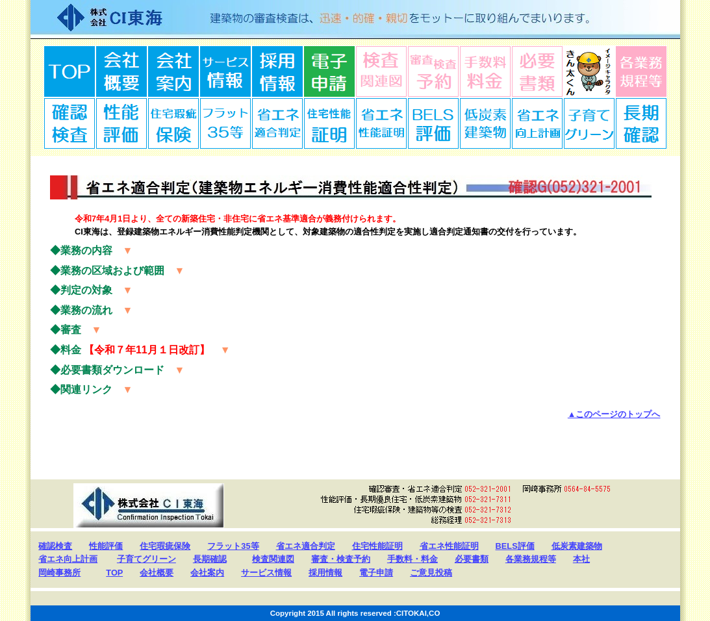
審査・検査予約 (340, 559)
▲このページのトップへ (614, 414)
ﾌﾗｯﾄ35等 (225, 123)
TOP (69, 71)
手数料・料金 (412, 559)
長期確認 (641, 123)
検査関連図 (381, 71)
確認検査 (69, 123)
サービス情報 (225, 71)
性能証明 (121, 123)
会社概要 (121, 71)
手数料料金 (485, 71)
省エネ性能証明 (381, 123)
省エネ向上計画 (537, 123)
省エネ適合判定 (277, 123)
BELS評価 (433, 123)
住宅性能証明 (329, 123)
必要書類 (537, 71)
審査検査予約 (433, 71)
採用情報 (277, 71)
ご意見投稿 (431, 572)
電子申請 (329, 71)
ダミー (589, 71)
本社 (581, 559)
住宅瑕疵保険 (173, 123)
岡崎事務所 (59, 572)
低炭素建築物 (485, 123)
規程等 (641, 71)
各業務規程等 (530, 559)
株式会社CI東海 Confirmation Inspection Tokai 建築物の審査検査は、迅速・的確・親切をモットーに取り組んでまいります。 (355, 19)
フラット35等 (233, 546)
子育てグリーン (589, 123)
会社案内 (173, 71)
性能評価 (106, 546)
